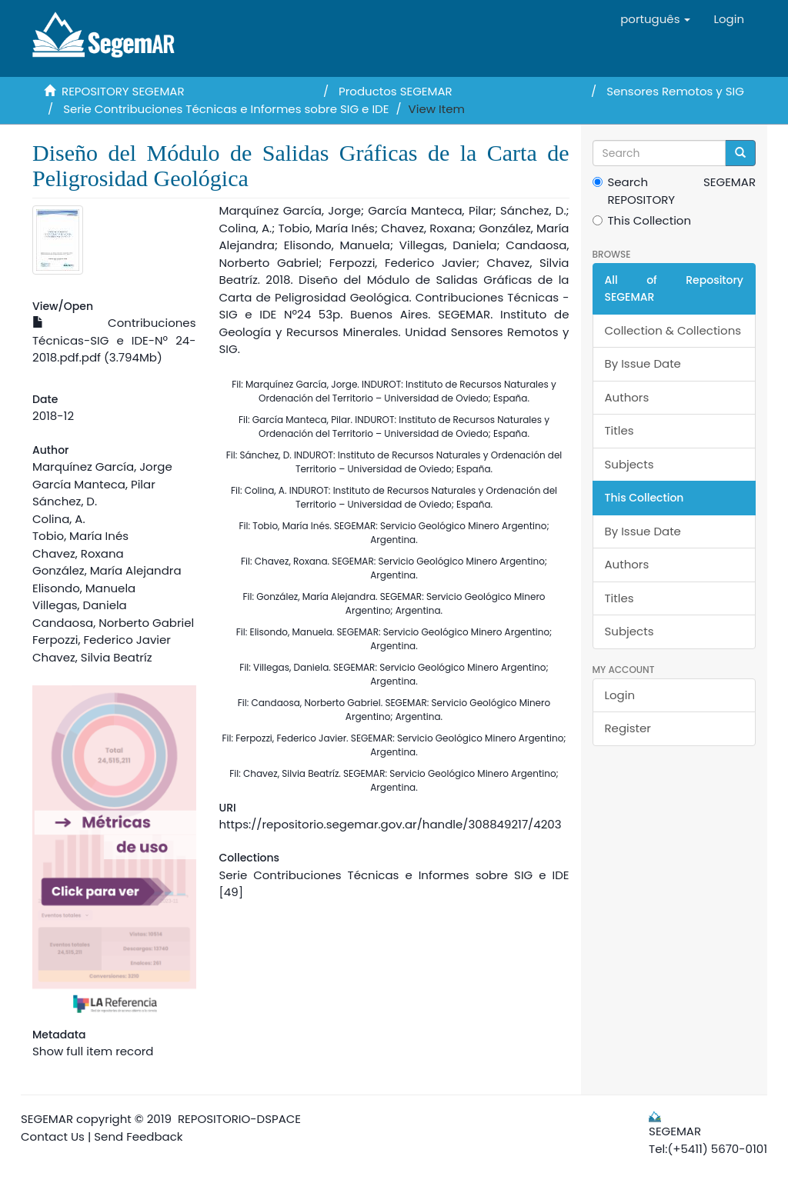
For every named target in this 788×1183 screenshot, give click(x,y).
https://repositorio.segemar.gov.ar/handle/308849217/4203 (390, 824)
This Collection (642, 220)
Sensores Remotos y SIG (675, 91)
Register (628, 728)
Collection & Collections (673, 330)
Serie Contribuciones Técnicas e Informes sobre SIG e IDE (226, 109)
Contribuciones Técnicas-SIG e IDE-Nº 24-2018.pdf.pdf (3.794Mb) (114, 340)
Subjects (629, 464)
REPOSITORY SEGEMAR (123, 91)
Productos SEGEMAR (395, 91)
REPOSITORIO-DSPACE (239, 1119)
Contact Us (53, 1136)
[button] (655, 19)
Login (620, 695)
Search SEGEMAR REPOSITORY (674, 191)
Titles (619, 430)
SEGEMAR (47, 1119)
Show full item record (92, 1051)
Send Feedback (138, 1136)
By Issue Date (643, 363)
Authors (627, 397)
